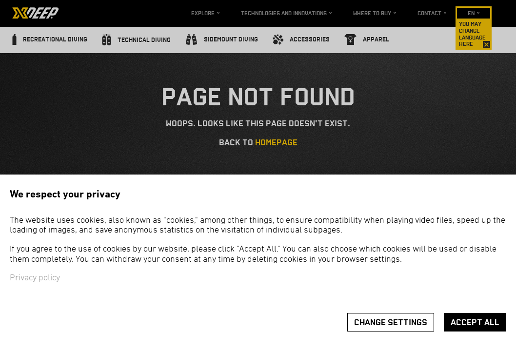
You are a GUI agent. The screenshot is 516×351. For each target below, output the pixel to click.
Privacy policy (35, 278)
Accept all (475, 322)
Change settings (390, 322)
